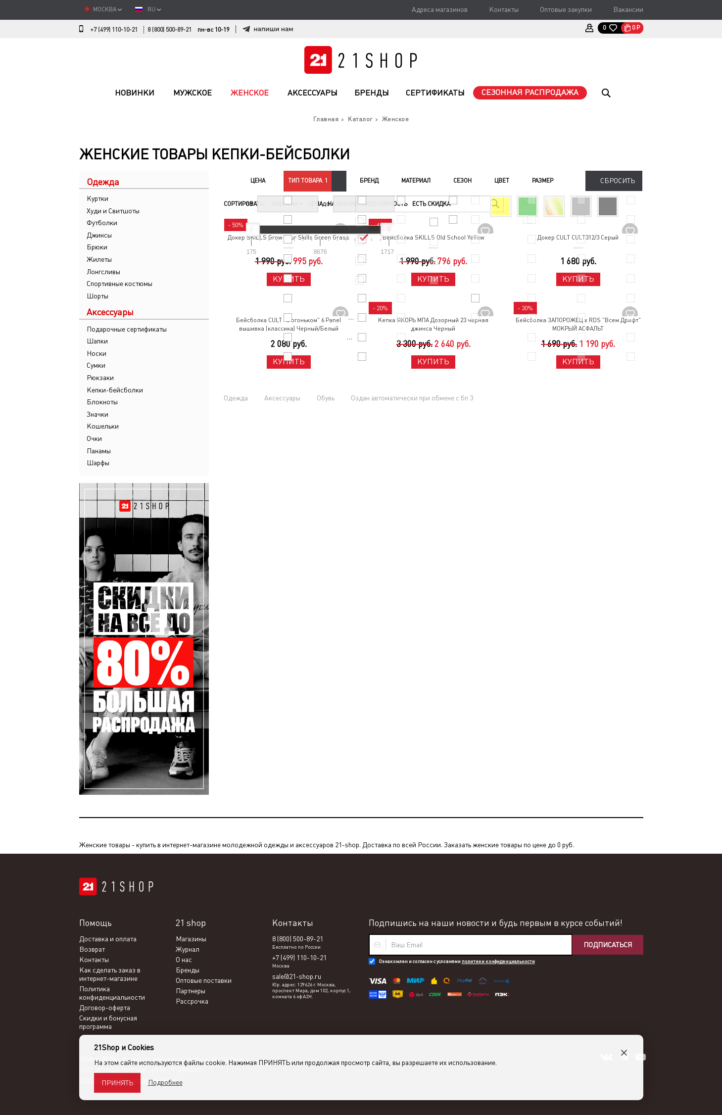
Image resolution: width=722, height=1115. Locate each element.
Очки (94, 438)
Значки (97, 414)
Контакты (504, 9)
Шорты (97, 296)
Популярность (384, 203)
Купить (289, 279)
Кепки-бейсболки (115, 390)
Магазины (191, 939)
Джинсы (99, 235)
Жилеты (99, 259)
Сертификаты (435, 92)
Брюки (97, 247)
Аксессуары (312, 92)
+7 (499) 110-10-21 (114, 29)
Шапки (97, 341)
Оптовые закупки (566, 9)
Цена (315, 203)
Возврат (92, 949)
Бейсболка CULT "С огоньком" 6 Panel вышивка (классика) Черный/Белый (288, 324)
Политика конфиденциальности (112, 993)
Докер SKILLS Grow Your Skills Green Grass (288, 237)
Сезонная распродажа (529, 92)
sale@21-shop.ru (296, 976)
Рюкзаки (100, 378)
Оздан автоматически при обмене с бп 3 (412, 398)
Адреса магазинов (440, 9)
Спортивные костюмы (119, 284)
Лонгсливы (103, 272)
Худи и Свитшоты (113, 211)
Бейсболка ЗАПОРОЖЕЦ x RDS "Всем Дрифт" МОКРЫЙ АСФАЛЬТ (578, 324)
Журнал (187, 949)
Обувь (326, 398)
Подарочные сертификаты (127, 329)
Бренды (371, 92)
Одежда (236, 398)
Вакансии (628, 9)
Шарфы (98, 463)
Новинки (134, 92)
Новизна (287, 203)
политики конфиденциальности (498, 961)
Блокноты (102, 402)
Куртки (97, 198)
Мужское (192, 92)
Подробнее (165, 1082)
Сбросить (617, 181)
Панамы (99, 451)
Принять (117, 1083)
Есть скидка (431, 203)
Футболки (102, 223)
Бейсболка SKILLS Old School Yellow (433, 237)
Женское (250, 92)
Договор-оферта (104, 1008)
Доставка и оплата (108, 939)
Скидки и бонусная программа (108, 1022)
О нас (184, 960)
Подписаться (607, 945)
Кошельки (103, 426)
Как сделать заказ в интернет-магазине (110, 974)
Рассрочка (192, 1001)
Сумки (96, 365)
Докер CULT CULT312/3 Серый (578, 237)
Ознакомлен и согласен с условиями (457, 961)
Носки (96, 353)
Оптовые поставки (204, 980)
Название (342, 203)
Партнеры (190, 991)
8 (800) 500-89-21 (169, 29)
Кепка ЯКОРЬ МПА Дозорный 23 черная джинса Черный (433, 324)
